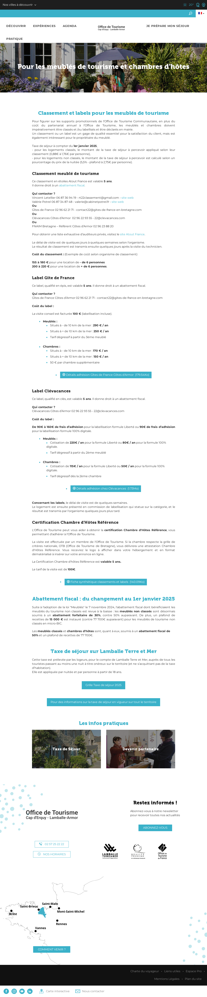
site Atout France (132, 234)
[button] (16, 26)
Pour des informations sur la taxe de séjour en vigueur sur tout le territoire (103, 702)
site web (127, 197)
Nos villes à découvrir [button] (18, 4)
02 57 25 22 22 (51, 844)
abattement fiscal (71, 185)
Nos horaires (52, 854)
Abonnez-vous (155, 827)
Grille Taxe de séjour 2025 (103, 685)
